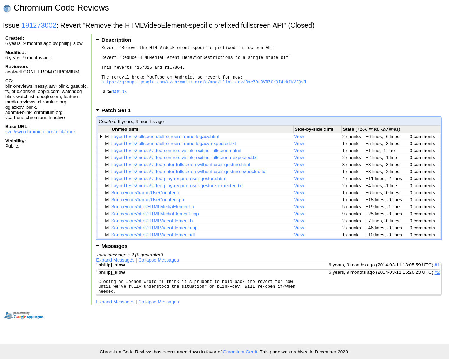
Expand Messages (115, 272)
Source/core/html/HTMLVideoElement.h (152, 233)
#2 (437, 284)
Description (116, 40)
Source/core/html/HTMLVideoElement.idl (153, 247)
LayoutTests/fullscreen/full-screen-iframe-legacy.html (165, 149)
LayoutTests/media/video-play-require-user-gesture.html (168, 191)
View (299, 149)
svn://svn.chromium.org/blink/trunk (40, 131)
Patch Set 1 (118, 123)
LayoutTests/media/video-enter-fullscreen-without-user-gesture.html (180, 177)
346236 (119, 102)
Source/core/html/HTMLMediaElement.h (152, 219)
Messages (114, 259)
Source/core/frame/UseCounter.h (145, 205)
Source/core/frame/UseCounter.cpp (147, 212)
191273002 (38, 25)
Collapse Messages (158, 272)
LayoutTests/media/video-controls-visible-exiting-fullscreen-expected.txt (184, 170)
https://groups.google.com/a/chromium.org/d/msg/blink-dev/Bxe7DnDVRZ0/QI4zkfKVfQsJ (203, 90)
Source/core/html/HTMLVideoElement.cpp (154, 240)
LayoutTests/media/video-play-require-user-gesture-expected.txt (177, 198)
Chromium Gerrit (240, 351)
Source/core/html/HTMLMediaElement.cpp (155, 226)
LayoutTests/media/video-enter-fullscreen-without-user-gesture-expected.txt (189, 184)
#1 (437, 277)
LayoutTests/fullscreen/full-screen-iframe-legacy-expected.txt (173, 156)
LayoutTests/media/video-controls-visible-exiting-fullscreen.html (176, 163)
